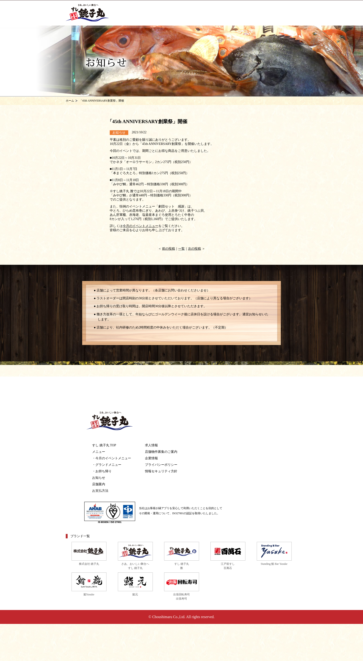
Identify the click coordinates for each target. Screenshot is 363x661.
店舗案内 (98, 484)
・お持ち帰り (102, 471)
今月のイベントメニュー (140, 226)
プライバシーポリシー (161, 464)
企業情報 (151, 458)
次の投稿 (194, 248)
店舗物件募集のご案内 (161, 451)
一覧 (181, 248)
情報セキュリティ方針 (161, 471)
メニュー (98, 451)
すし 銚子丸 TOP (104, 445)
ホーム (70, 100)
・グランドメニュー (106, 464)
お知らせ (98, 477)
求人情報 (151, 445)
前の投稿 (168, 248)
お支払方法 (100, 490)
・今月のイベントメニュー (111, 458)
